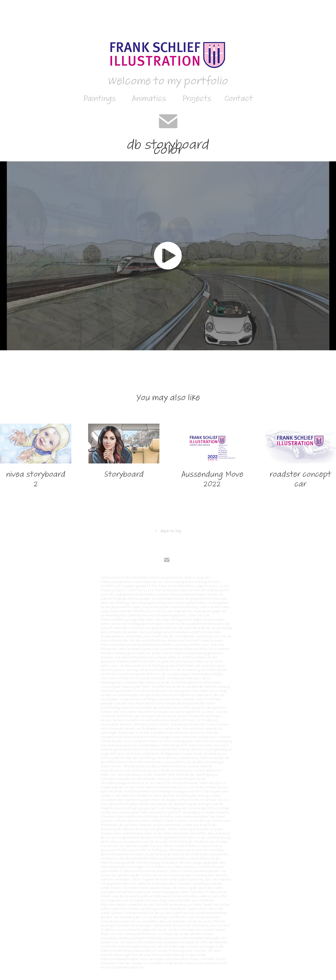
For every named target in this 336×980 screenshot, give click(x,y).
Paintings (99, 98)
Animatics (148, 98)
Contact (238, 98)
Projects (196, 98)
